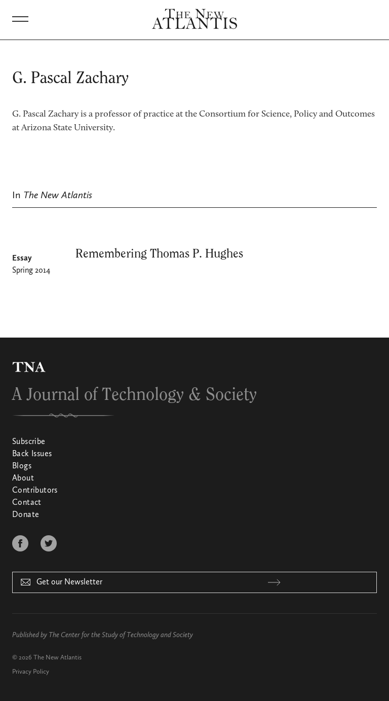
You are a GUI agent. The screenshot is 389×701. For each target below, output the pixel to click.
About (23, 478)
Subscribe (29, 442)
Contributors (35, 491)
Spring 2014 (31, 271)
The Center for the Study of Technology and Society (121, 635)
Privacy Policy (30, 672)
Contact (27, 503)
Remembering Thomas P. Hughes (159, 254)
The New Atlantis (57, 657)
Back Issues (32, 454)
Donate (25, 515)
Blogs (21, 466)
